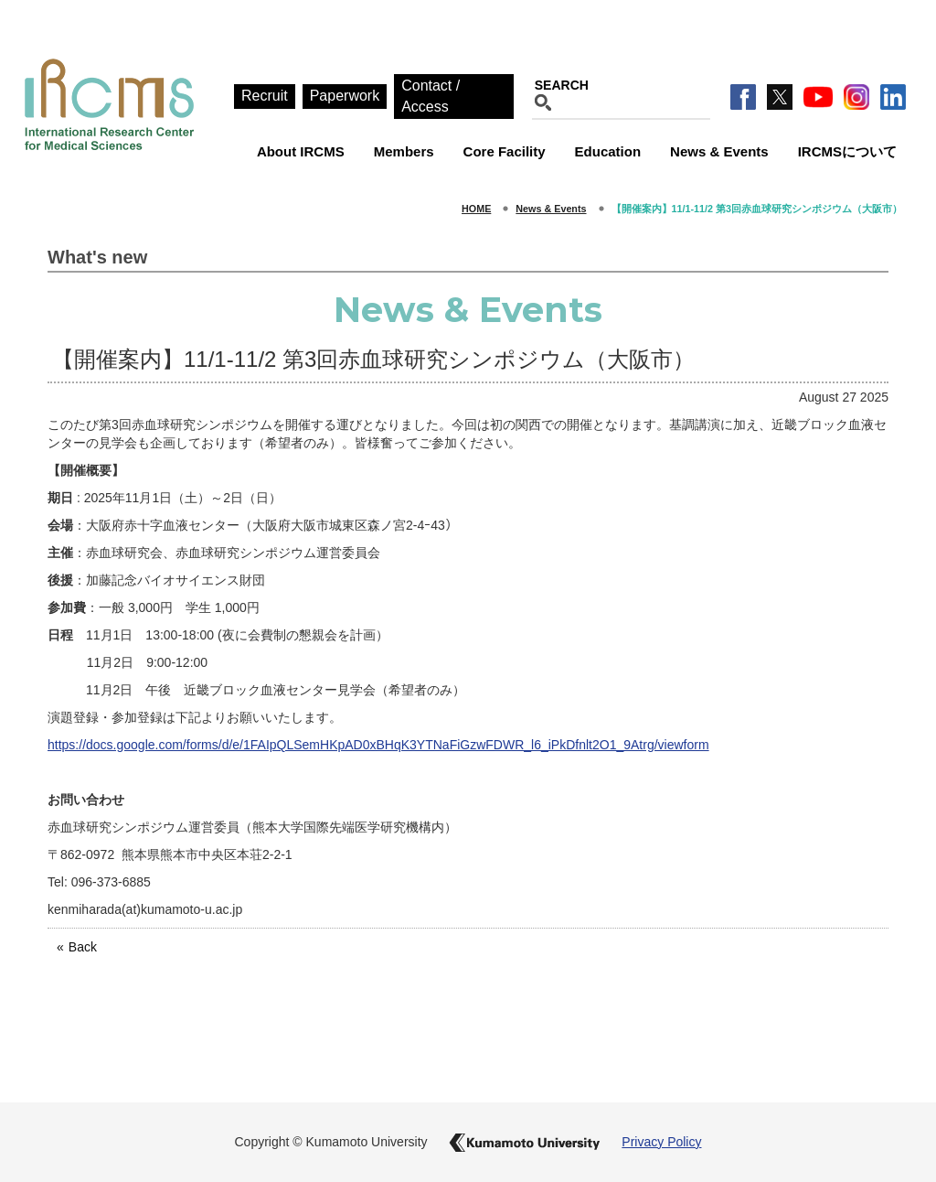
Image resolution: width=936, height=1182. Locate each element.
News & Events (719, 151)
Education (608, 151)
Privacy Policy (661, 1141)
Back (83, 947)
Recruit (264, 95)
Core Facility (504, 151)
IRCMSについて (847, 151)
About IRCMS (301, 151)
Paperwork (344, 95)
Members (404, 151)
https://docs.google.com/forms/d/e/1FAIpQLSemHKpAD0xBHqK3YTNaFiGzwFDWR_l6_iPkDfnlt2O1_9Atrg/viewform (378, 744)
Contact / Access (430, 96)
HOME (476, 208)
